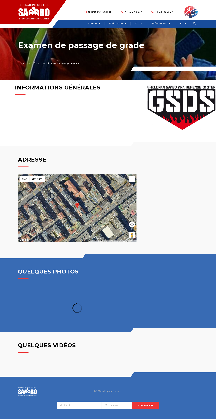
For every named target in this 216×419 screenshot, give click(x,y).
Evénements (159, 23)
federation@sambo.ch (99, 12)
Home (21, 63)
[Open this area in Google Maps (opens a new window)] (24, 240)
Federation (116, 23)
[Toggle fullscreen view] (132, 179)
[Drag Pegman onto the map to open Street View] (132, 235)
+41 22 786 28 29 (164, 12)
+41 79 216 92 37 (133, 12)
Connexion (145, 405)
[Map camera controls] (132, 224)
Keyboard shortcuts (96, 241)
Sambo (92, 23)
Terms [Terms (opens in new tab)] (133, 241)
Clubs (138, 23)
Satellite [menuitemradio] (37, 179)
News (183, 23)
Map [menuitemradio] (24, 179)
